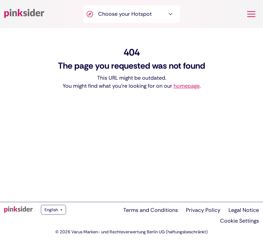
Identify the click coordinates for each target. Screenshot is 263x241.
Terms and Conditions (150, 210)
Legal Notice (243, 210)
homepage (187, 85)
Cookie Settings (239, 220)
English (52, 210)
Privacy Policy (203, 210)
